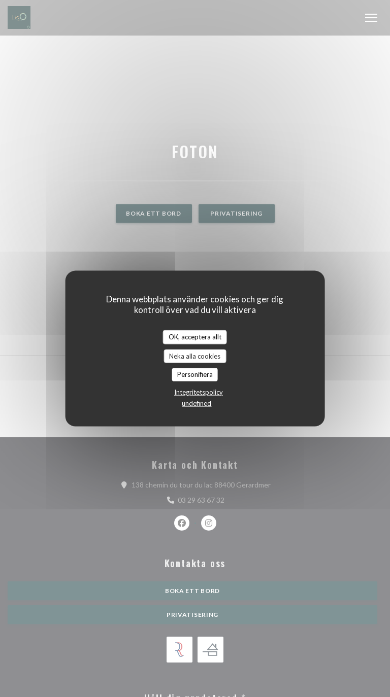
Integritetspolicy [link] (198, 392)
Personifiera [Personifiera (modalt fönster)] (195, 374)
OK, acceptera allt (195, 337)
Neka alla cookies (194, 356)
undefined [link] (196, 403)
